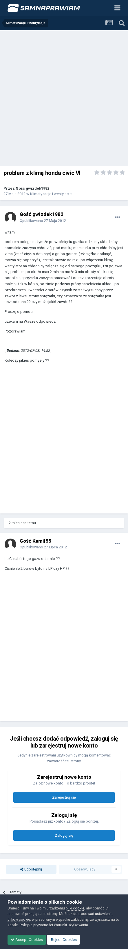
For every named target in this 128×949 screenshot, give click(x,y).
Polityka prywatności (36, 925)
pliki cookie (75, 908)
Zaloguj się (64, 835)
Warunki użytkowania (71, 925)
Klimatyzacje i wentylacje (51, 194)
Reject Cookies (63, 939)
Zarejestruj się (64, 797)
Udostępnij (31, 869)
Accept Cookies (27, 939)
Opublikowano (43, 220)
